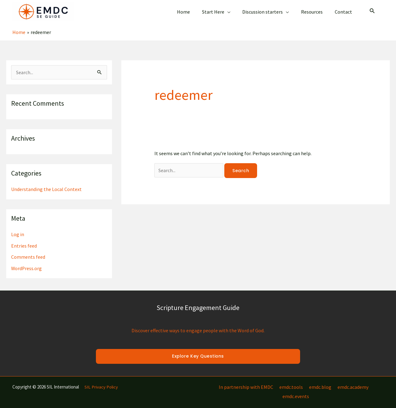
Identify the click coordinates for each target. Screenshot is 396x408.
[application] (234, 9)
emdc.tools (277, 381)
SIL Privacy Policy (101, 381)
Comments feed (28, 252)
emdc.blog (305, 381)
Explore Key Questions (198, 351)
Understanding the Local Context (46, 184)
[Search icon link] (372, 9)
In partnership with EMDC (233, 381)
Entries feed (24, 240)
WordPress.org (26, 263)
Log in (17, 229)
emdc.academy (336, 381)
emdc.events (370, 381)
